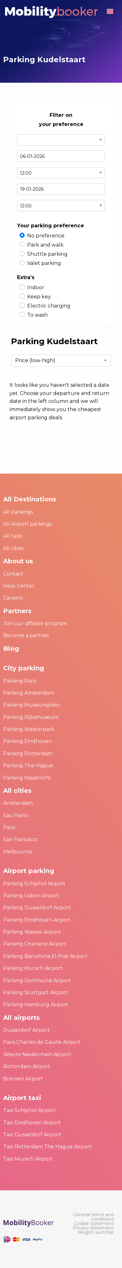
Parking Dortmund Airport (37, 981)
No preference (45, 236)
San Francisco (20, 839)
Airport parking (28, 871)
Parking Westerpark (28, 729)
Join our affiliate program (35, 623)
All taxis (12, 536)
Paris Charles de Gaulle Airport (42, 1042)
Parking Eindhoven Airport (37, 920)
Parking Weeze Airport (32, 932)
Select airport (61, 140)
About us (18, 561)
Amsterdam (18, 803)
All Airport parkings (27, 524)
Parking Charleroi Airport (34, 944)
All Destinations (29, 499)
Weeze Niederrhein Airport (37, 1054)
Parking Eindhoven (27, 741)
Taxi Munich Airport (28, 1159)
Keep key (39, 297)
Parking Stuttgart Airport (35, 993)
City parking (23, 668)
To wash (37, 315)
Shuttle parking (47, 254)
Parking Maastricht (27, 778)
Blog (11, 648)
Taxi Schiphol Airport (29, 1110)
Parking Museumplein (31, 705)
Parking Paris (19, 681)
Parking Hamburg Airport (35, 1005)
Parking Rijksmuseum (31, 717)
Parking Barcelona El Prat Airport (45, 956)
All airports (21, 1017)
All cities (13, 548)
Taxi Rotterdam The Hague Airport (47, 1147)
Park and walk (45, 245)
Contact (13, 574)
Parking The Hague (28, 766)
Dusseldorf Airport (26, 1030)
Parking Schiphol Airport (34, 884)
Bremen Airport (23, 1079)
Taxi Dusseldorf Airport (32, 1135)
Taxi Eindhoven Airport (32, 1123)
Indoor (35, 287)
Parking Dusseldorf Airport (37, 908)
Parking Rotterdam (27, 754)
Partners (17, 611)
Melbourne (17, 852)
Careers (12, 598)
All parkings (18, 512)
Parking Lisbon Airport (31, 896)
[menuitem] (91, 1216)
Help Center (18, 586)
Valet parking (44, 263)
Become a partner (26, 635)
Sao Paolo (15, 815)
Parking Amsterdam (28, 693)
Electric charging (48, 306)
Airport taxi (22, 1098)
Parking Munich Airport (33, 968)
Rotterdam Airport (26, 1066)
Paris (9, 827)
